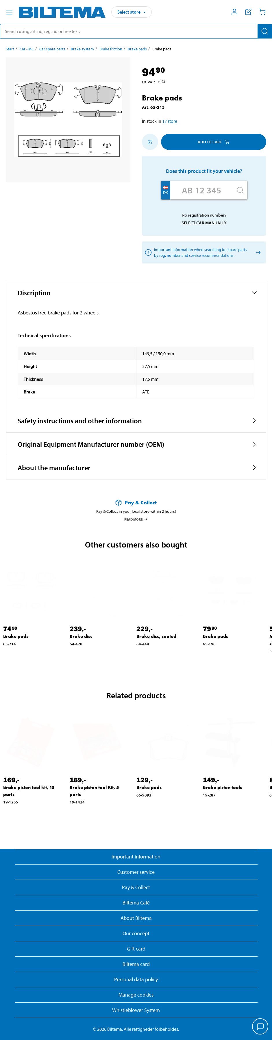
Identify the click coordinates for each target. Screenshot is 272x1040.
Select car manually (204, 223)
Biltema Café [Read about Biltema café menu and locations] (136, 902)
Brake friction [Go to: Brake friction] (110, 49)
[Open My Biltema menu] (234, 12)
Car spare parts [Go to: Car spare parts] (52, 49)
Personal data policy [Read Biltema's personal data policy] (136, 979)
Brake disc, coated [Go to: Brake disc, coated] (156, 636)
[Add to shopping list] (150, 142)
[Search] (265, 31)
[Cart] (262, 12)
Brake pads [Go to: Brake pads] (137, 49)
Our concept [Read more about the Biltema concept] (136, 933)
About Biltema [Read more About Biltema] (136, 918)
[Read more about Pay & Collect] (136, 502)
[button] (136, 292)
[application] (260, 1027)
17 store (169, 121)
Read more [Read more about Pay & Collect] (136, 519)
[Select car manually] (257, 252)
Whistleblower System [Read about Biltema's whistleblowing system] (136, 1010)
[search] (136, 31)
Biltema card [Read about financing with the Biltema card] (136, 964)
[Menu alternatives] (9, 12)
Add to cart (213, 141)
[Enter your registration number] (201, 190)
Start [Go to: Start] (10, 49)
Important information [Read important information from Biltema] (136, 856)
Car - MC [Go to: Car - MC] (27, 49)
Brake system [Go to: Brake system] (82, 49)
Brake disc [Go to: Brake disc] (81, 636)
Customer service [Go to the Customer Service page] (136, 872)
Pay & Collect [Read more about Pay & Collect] (136, 887)
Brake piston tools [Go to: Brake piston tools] (222, 787)
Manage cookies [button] (136, 994)
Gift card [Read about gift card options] (136, 948)
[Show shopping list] (248, 12)
